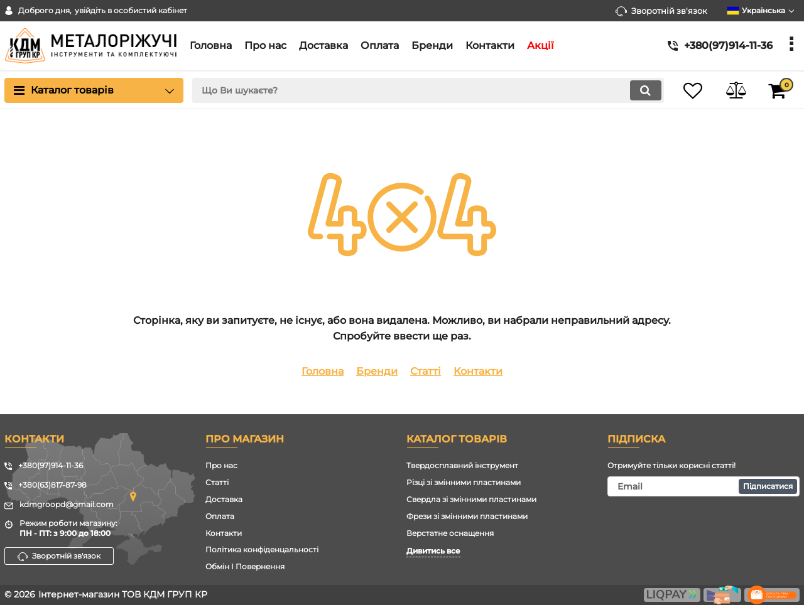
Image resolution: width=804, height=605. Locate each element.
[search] (425, 90)
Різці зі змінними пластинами (463, 482)
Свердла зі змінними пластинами (471, 499)
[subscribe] (703, 486)
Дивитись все (433, 550)
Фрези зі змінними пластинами (467, 516)
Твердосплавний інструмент (462, 465)
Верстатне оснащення (450, 533)
